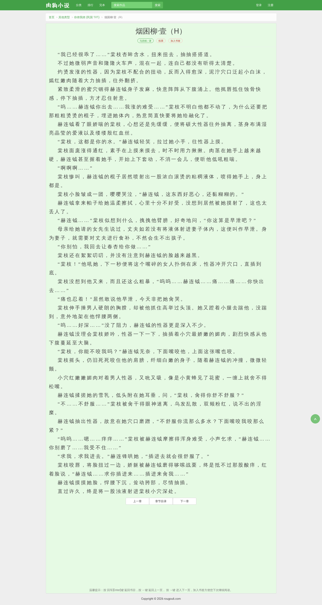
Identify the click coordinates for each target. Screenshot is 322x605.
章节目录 (161, 501)
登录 (259, 5)
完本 (102, 5)
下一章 (184, 501)
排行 (90, 5)
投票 (160, 40)
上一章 (137, 501)
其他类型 (64, 17)
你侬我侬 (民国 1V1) (86, 17)
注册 (270, 5)
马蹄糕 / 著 (145, 40)
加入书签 (175, 40)
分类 (79, 5)
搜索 (157, 5)
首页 (51, 17)
